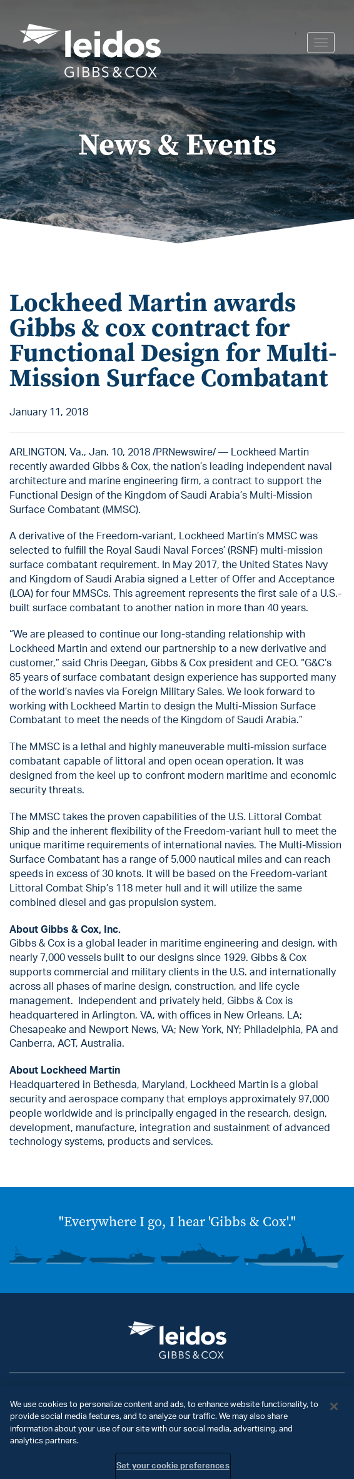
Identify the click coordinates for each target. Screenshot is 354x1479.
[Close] (334, 1410)
